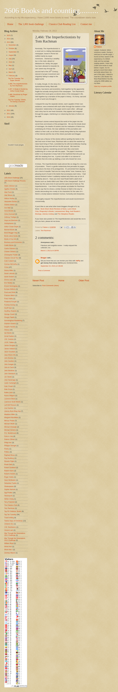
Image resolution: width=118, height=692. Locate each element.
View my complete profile (103, 86)
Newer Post (38, 280)
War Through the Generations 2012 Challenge (14, 539)
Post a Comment (44, 270)
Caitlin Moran (9, 245)
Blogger (44, 258)
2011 (9, 114)
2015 (9, 35)
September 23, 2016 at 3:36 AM (52, 266)
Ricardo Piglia (9, 461)
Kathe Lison (8, 392)
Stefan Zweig (9, 499)
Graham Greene (10, 323)
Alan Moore (8, 195)
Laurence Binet (9, 399)
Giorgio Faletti (9, 317)
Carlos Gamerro (10, 248)
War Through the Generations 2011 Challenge (14, 534)
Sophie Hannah (9, 489)
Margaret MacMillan (11, 417)
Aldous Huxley (9, 198)
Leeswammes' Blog (62, 211)
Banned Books (9, 230)
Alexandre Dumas (10, 201)
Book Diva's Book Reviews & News (53, 209)
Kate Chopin (8, 386)
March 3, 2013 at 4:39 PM (50, 251)
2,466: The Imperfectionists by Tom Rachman (17, 84)
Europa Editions (9, 289)
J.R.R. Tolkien (9, 342)
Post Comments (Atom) (50, 285)
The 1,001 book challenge (31, 24)
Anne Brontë (8, 211)
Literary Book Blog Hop (12, 411)
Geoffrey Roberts (10, 311)
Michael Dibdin (9, 424)
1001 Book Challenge (11, 178)
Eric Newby (8, 283)
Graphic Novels (9, 327)
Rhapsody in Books (46, 211)
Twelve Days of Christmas (13, 521)
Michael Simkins (10, 430)
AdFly (78, 261)
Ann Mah (7, 208)
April (10, 69)
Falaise (99, 47)
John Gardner (9, 361)
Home (10, 24)
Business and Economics (13, 242)
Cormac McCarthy (10, 264)
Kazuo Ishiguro (9, 395)
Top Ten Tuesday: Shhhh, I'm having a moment (17, 100)
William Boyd (8, 543)
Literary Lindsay (48, 214)
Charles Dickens (10, 251)
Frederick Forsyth (10, 302)
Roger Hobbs (9, 477)
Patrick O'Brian (9, 439)
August (11, 55)
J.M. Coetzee (9, 339)
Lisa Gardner (8, 408)
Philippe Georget (10, 446)
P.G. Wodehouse (10, 433)
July (10, 59)
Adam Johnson (9, 186)
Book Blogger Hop (10, 233)
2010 (9, 117)
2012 (9, 110)
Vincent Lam (8, 530)
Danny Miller (8, 270)
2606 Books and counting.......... (51, 11)
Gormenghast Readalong (13, 320)
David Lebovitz (9, 273)
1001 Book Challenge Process (15, 181)
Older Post (84, 280)
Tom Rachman (46, 230)
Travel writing (9, 518)
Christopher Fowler (11, 255)
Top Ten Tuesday (10, 514)
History (6, 330)
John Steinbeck (9, 374)
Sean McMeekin (10, 480)
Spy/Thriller (8, 493)
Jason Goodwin (9, 352)
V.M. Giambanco (10, 527)
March (11, 72)
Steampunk (8, 496)
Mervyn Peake (9, 421)
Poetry (6, 449)
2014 (9, 39)
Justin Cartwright (10, 383)
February (12, 76)
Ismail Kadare (9, 336)
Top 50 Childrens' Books (12, 511)
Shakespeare (9, 486)
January (12, 106)
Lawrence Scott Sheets (12, 402)
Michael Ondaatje (10, 427)
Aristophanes (9, 223)
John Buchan (9, 358)
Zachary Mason (9, 553)
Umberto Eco (9, 524)
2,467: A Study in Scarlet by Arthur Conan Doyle (18, 90)
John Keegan (9, 364)
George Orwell (9, 314)
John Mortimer (9, 370)
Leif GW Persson (10, 405)
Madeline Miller (9, 414)
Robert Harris (9, 471)
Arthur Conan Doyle (11, 227)
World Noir (8, 546)
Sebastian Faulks (10, 483)
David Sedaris (9, 277)
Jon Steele (8, 377)
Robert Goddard (10, 467)
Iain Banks (8, 333)
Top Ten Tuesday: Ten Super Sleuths (16, 79)
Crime (6, 267)
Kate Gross (8, 389)
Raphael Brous (9, 455)
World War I (8, 549)
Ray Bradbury (9, 458)
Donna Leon (8, 280)
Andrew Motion (9, 205)
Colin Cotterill (9, 261)
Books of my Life (10, 239)
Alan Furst (8, 192)
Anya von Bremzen (11, 220)
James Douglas (9, 345)
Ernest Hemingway (11, 286)
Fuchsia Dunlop (9, 305)
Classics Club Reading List (62, 24)
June (11, 62)
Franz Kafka (8, 298)
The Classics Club (10, 505)
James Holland (9, 349)
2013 (9, 42)
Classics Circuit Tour (11, 258)
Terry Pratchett (9, 502)
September (13, 52)
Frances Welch (9, 295)
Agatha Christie (9, 189)
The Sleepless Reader (66, 214)
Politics (6, 452)
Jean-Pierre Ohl (9, 355)
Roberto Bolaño (9, 474)
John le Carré (9, 367)
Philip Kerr (8, 442)
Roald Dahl (8, 464)
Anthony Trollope (10, 217)
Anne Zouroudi (9, 214)
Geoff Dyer (8, 308)
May (10, 65)
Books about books (11, 236)
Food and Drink (9, 292)
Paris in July (8, 436)
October (12, 48)
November (12, 45)
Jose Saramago (9, 380)
